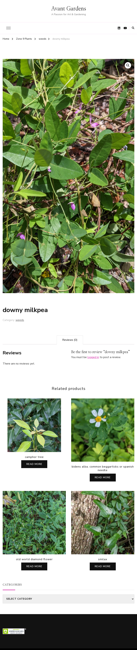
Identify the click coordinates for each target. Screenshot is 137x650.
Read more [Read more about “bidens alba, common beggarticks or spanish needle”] (103, 477)
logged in (93, 357)
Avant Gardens (68, 8)
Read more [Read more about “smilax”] (103, 566)
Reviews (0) (69, 340)
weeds (20, 320)
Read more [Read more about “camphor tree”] (34, 464)
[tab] (70, 339)
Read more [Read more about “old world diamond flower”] (34, 566)
